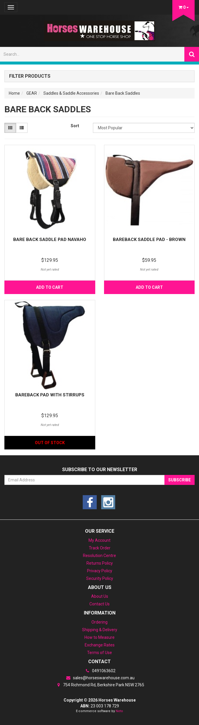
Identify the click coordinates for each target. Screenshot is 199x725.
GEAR (31, 93)
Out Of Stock (50, 442)
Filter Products (29, 76)
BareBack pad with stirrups (49, 395)
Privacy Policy (99, 570)
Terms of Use (99, 652)
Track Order (99, 548)
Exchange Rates (100, 645)
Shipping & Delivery (99, 629)
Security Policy (99, 578)
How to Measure (99, 637)
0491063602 (99, 670)
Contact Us (99, 604)
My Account (99, 540)
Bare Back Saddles (123, 93)
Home (14, 93)
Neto (119, 711)
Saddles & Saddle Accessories (71, 93)
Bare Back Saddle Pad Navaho (49, 239)
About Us (99, 596)
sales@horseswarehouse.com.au (100, 677)
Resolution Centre (99, 555)
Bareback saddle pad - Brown (149, 239)
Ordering (99, 622)
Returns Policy (99, 563)
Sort (75, 125)
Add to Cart (49, 287)
